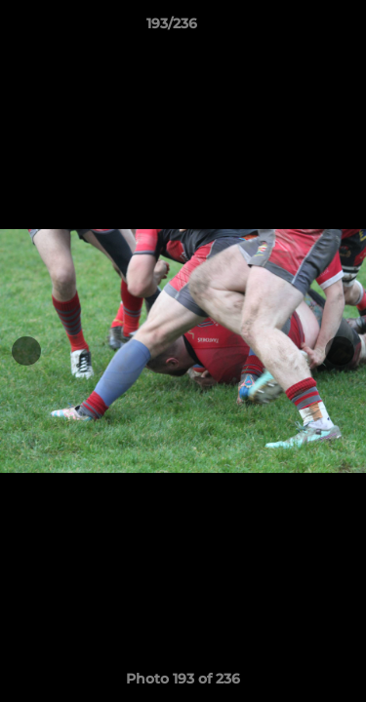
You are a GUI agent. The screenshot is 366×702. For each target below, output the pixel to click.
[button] (295, 28)
